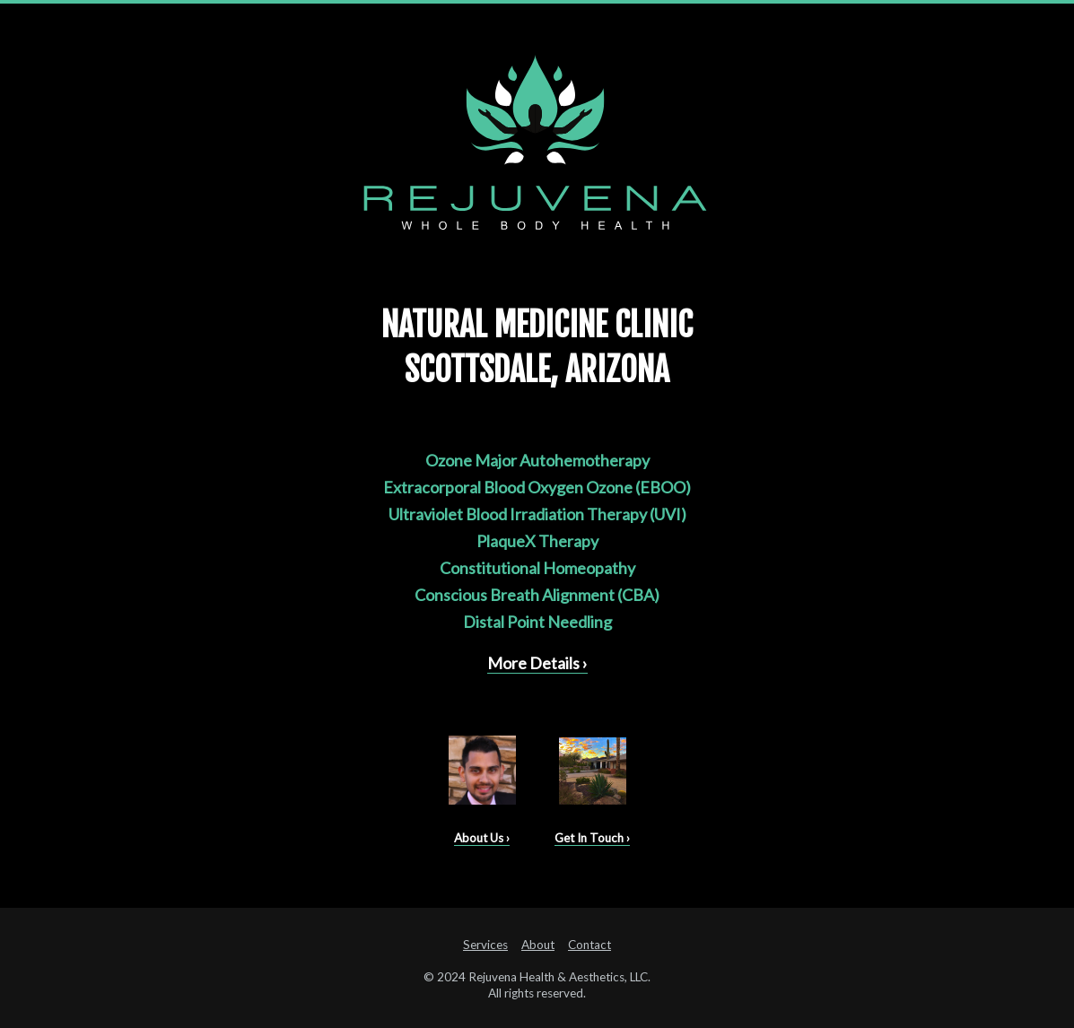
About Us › (482, 838)
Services (485, 944)
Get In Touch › (592, 838)
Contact (589, 944)
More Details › (537, 663)
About (537, 944)
